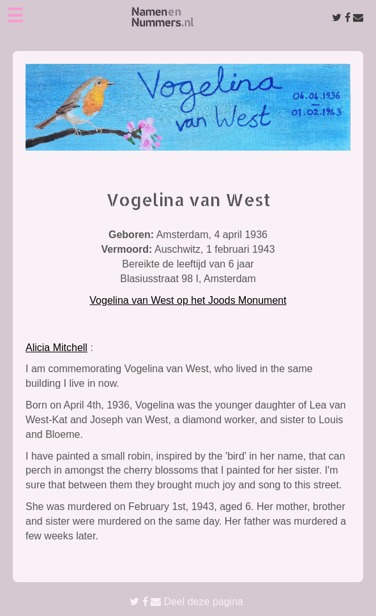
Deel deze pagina (186, 601)
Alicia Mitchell (56, 347)
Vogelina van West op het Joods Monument (187, 300)
